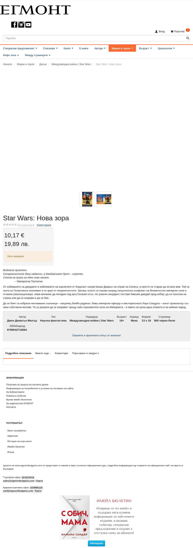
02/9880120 (36, 487)
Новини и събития (16, 395)
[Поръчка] (180, 31)
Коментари (61, 353)
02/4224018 (28, 477)
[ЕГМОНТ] (35, 9)
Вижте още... (43, 353)
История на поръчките (19, 441)
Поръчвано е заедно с (85, 353)
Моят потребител (16, 430)
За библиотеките (15, 392)
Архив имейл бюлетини (19, 399)
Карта (39, 480)
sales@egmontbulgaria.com (18, 480)
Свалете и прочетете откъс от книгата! (96, 335)
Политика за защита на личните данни (27, 384)
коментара (26, 225)
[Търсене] (187, 38)
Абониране (96, 543)
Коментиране (44, 225)
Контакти (11, 407)
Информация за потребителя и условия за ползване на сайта (39, 388)
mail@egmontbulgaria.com (18, 490)
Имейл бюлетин (16, 446)
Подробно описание (18, 353)
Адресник (12, 435)
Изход (10, 452)
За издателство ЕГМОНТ (19, 403)
